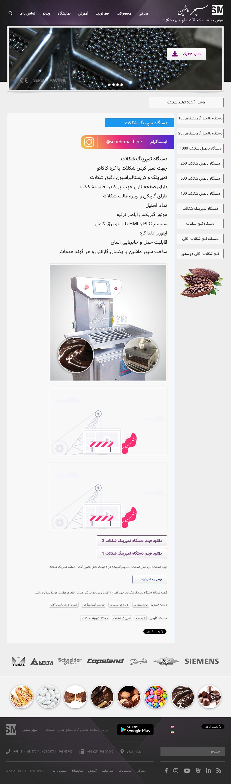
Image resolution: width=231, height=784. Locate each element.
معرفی (143, 13)
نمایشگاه (64, 13)
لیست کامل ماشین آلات (63, 605)
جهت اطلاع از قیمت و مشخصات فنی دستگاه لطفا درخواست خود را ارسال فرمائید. (79, 592)
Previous (19, 55)
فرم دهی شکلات (119, 605)
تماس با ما (27, 13)
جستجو (215, 751)
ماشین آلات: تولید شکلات (186, 102)
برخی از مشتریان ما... (150, 579)
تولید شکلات (141, 605)
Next (211, 55)
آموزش (83, 13)
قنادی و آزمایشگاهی (94, 605)
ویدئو (46, 13)
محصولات (124, 13)
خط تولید (102, 13)
